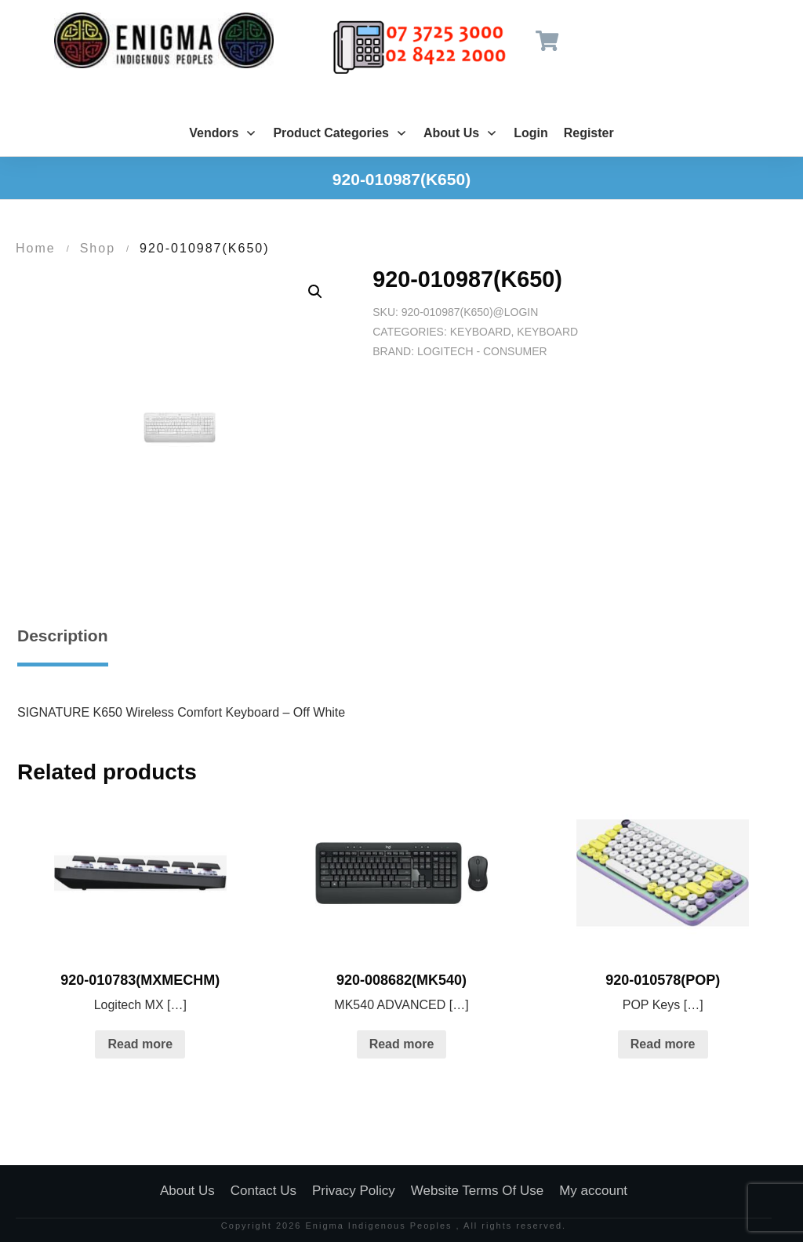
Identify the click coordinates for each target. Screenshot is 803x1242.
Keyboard (480, 331)
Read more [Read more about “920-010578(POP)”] (663, 1044)
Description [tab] (62, 635)
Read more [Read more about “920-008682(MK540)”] (401, 1044)
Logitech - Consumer (482, 351)
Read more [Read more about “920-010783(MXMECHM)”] (140, 1044)
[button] (315, 292)
